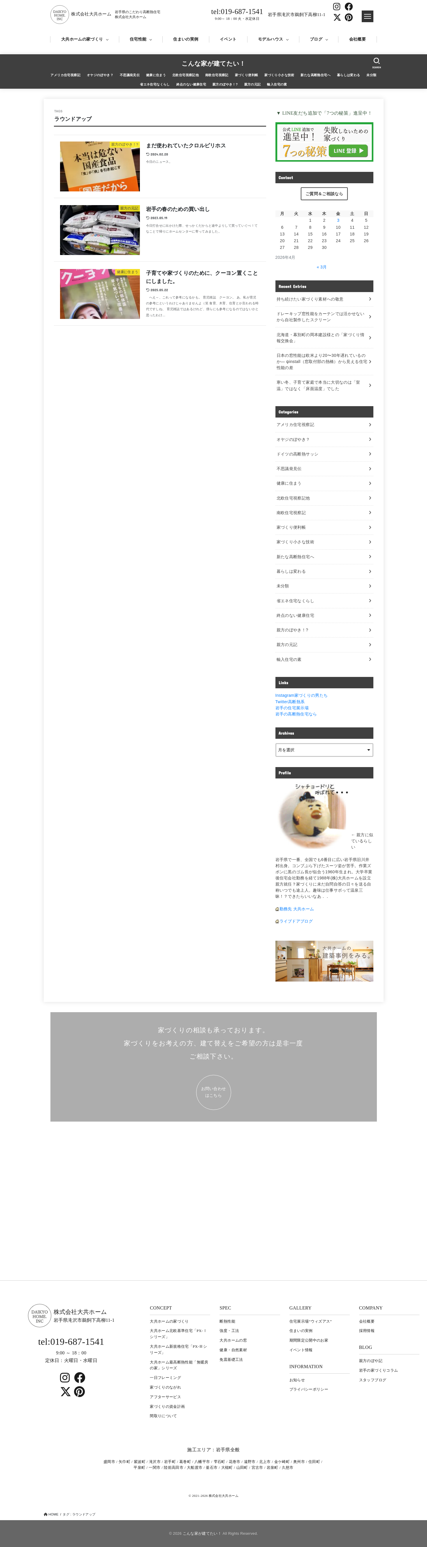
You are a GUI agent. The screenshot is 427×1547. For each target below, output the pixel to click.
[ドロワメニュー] (367, 16)
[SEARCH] (376, 63)
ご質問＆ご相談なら (324, 193)
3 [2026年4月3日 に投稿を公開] (338, 220)
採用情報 (367, 1330)
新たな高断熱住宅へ (316, 75)
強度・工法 (229, 1330)
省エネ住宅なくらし (155, 84)
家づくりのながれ (165, 1387)
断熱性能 (227, 1321)
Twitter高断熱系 (290, 701)
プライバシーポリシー (308, 1389)
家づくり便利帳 (246, 75)
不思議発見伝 (130, 75)
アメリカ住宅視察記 (65, 75)
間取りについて (163, 1416)
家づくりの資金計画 (167, 1406)
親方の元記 (252, 84)
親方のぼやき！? (225, 84)
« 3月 (322, 267)
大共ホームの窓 (233, 1340)
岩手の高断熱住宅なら (296, 714)
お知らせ (297, 1380)
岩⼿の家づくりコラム (378, 1370)
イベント (228, 39)
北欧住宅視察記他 (185, 75)
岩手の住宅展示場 (292, 708)
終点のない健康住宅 (191, 84)
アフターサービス (165, 1397)
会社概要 (357, 39)
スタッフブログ (372, 1380)
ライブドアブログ (296, 921)
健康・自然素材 (233, 1350)
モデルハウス (270, 39)
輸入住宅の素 (277, 84)
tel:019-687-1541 (237, 14)
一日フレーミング (165, 1377)
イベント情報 (301, 1350)
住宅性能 (138, 39)
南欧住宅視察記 (217, 75)
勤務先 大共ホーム (297, 909)
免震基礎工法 (231, 1359)
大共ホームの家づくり (82, 39)
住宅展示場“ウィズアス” (310, 1321)
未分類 (371, 75)
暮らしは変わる (348, 75)
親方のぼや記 (370, 1361)
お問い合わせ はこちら (213, 1092)
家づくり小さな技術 (279, 75)
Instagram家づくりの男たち (301, 695)
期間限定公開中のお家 (308, 1340)
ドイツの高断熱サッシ (298, 454)
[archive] (324, 750)
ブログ (316, 39)
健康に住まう (156, 75)
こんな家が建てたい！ (214, 63)
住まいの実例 (185, 39)
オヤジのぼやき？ (100, 75)
